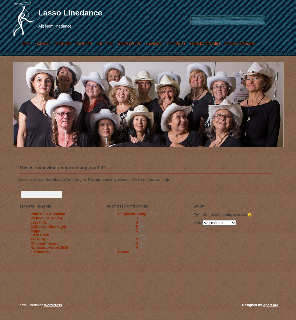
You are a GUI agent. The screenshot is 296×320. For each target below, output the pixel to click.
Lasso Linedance (70, 12)
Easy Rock (40, 235)
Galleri (104, 43)
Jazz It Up (39, 222)
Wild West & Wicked (48, 214)
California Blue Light (48, 226)
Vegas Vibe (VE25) (46, 218)
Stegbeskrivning (132, 214)
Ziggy (35, 231)
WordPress (53, 305)
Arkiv (198, 223)
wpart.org (270, 305)
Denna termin (204, 43)
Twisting (38, 239)
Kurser (62, 43)
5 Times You (41, 252)
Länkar (154, 43)
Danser (83, 43)
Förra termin (239, 43)
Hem (25, 43)
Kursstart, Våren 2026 (49, 247)
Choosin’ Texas (44, 243)
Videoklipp (129, 43)
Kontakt (175, 43)
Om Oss (42, 43)
